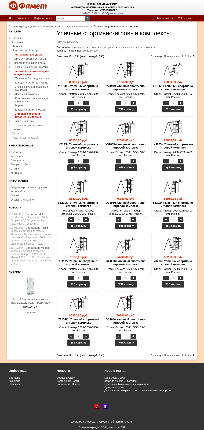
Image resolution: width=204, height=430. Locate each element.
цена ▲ (95, 47)
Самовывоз (17, 160)
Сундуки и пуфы (114, 387)
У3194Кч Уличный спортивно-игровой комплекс (78, 87)
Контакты (16, 172)
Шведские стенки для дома (30, 63)
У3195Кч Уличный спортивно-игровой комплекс (173, 87)
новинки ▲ (128, 47)
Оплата (15, 195)
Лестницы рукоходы (27, 94)
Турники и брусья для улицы (32, 78)
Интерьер (17, 46)
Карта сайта (18, 191)
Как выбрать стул (114, 377)
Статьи (15, 168)
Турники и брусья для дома (30, 58)
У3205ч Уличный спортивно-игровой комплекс (173, 146)
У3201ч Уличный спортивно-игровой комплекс (126, 204)
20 (88, 50)
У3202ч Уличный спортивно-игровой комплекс (78, 263)
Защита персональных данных (29, 187)
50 (91, 50)
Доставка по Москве (38, 247)
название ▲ (79, 47)
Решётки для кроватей (25, 137)
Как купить (17, 156)
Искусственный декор (25, 50)
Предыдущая (172, 56)
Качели (18, 129)
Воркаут (20, 105)
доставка (31, 312)
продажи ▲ (111, 47)
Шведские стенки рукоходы (31, 109)
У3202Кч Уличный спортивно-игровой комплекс (173, 204)
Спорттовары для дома (27, 54)
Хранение (18, 42)
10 (84, 50)
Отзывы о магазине (22, 199)
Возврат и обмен (20, 164)
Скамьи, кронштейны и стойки (31, 67)
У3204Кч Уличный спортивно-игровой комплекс (78, 321)
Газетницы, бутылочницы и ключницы (126, 384)
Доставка (16, 152)
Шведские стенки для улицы (32, 82)
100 (96, 50)
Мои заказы (165, 18)
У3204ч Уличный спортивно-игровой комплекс (126, 321)
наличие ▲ (146, 47)
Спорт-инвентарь (24, 121)
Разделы (23, 18)
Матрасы (17, 133)
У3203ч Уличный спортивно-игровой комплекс (173, 263)
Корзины (17, 38)
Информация (43, 18)
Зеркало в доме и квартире (120, 381)
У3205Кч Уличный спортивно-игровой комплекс (125, 146)
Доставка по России (37, 227)
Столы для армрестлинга (28, 125)
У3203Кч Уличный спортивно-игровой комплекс (125, 263)
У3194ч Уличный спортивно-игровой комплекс (126, 87)
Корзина (185, 18)
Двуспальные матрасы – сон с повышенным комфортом (137, 390)
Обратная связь (113, 13)
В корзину (78, 109)
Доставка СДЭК (35, 214)
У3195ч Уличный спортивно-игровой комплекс (78, 146)
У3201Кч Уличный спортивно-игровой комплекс (78, 204)
